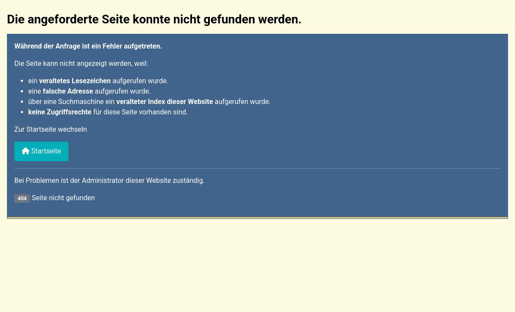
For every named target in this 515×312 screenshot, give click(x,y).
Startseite (41, 151)
